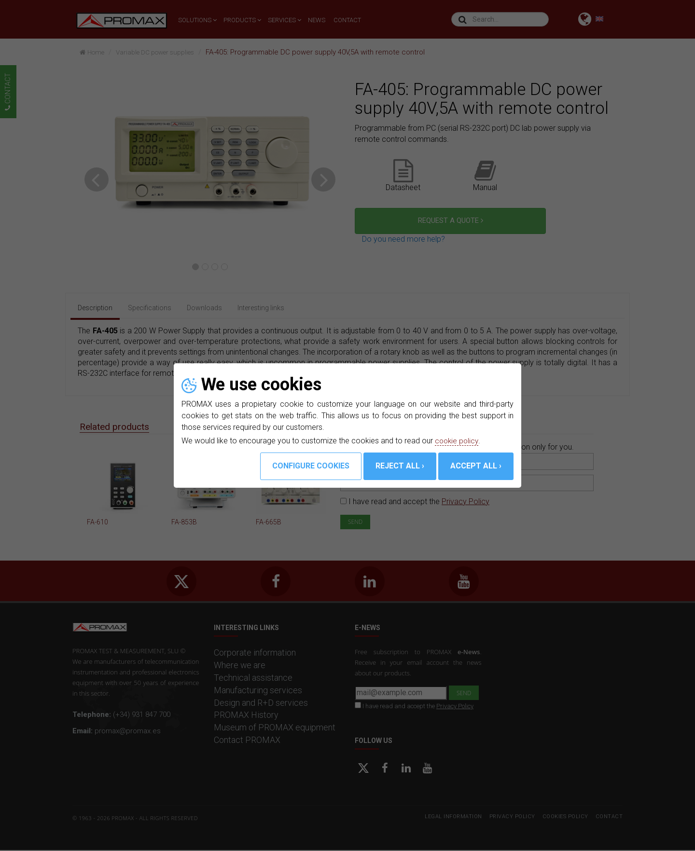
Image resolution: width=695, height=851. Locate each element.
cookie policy (457, 440)
